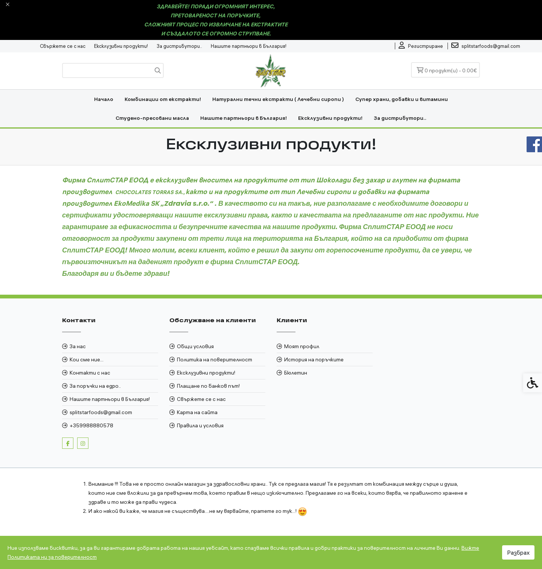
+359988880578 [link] (91, 425)
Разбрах (518, 552)
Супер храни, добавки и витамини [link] (401, 99)
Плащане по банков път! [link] (208, 385)
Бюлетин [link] (295, 372)
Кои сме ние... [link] (87, 359)
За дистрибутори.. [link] (179, 46)
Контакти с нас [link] (90, 372)
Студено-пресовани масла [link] (152, 118)
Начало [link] (103, 99)
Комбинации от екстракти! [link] (163, 99)
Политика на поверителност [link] (214, 359)
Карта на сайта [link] (197, 412)
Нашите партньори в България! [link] (248, 46)
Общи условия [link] (195, 346)
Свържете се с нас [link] (62, 46)
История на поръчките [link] (314, 359)
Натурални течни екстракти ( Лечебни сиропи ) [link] (278, 99)
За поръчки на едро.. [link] (95, 385)
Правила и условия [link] (200, 425)
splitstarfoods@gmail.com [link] (101, 412)
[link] (421, 46)
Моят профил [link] (301, 346)
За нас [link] (78, 346)
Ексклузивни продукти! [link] (121, 46)
